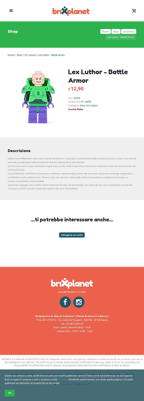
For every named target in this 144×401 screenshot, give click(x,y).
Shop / (20, 55)
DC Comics (128, 31)
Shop (115, 31)
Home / (12, 55)
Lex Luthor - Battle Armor (52, 55)
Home (105, 31)
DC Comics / (31, 55)
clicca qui (62, 379)
